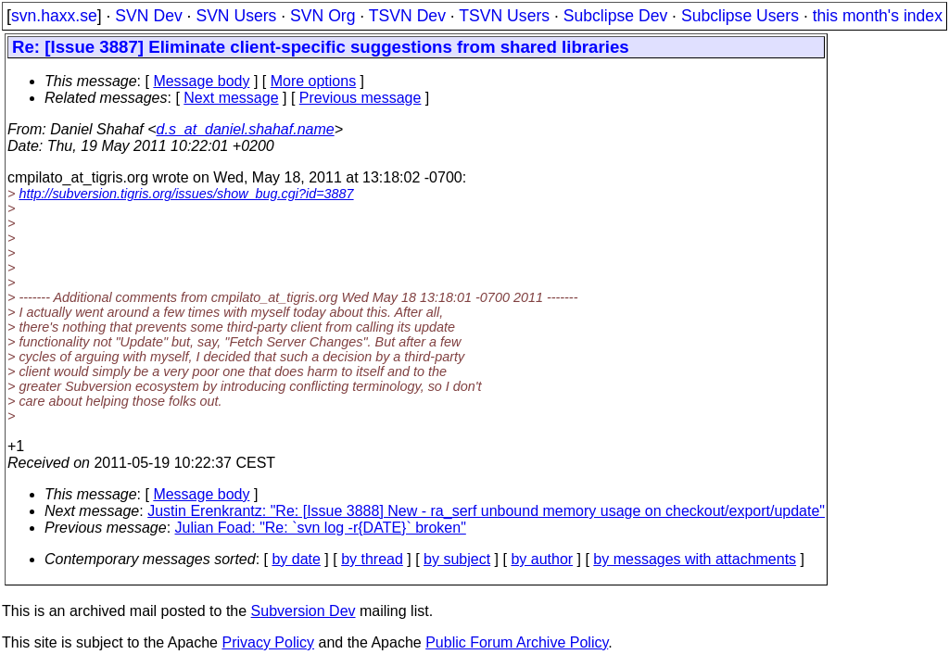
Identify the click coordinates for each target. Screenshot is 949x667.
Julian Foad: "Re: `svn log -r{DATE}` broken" (320, 527)
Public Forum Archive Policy (516, 642)
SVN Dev (148, 15)
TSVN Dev (407, 15)
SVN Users (236, 15)
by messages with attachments (694, 559)
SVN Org (322, 15)
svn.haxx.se (54, 15)
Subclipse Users (740, 15)
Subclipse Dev (615, 15)
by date (296, 559)
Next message (230, 98)
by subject (457, 559)
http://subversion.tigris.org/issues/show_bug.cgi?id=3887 (186, 193)
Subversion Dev (303, 611)
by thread (372, 559)
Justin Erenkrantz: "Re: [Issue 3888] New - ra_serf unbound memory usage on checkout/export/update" (486, 511)
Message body (201, 81)
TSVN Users (504, 15)
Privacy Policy (267, 642)
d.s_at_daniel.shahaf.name (246, 129)
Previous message (360, 98)
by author (542, 559)
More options (314, 81)
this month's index (878, 15)
